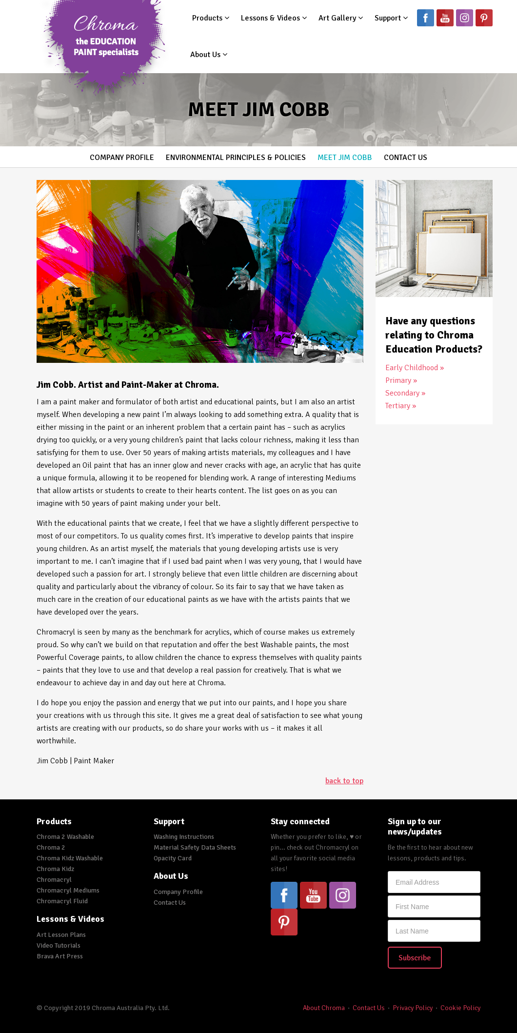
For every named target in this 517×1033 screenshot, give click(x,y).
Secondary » (405, 393)
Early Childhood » (414, 368)
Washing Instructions (184, 837)
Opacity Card (173, 858)
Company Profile (122, 157)
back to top (344, 781)
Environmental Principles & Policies (236, 157)
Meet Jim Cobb (345, 157)
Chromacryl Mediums (68, 890)
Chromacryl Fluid (62, 901)
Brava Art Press (60, 956)
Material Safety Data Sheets (195, 847)
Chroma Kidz (55, 869)
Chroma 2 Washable (65, 837)
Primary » (401, 380)
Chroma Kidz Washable (70, 858)
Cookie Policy (460, 1008)
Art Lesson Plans (61, 935)
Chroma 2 (51, 847)
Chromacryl (54, 879)
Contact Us (405, 157)
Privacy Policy (413, 1008)
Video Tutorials (58, 945)
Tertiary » (400, 406)
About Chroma (324, 1008)
